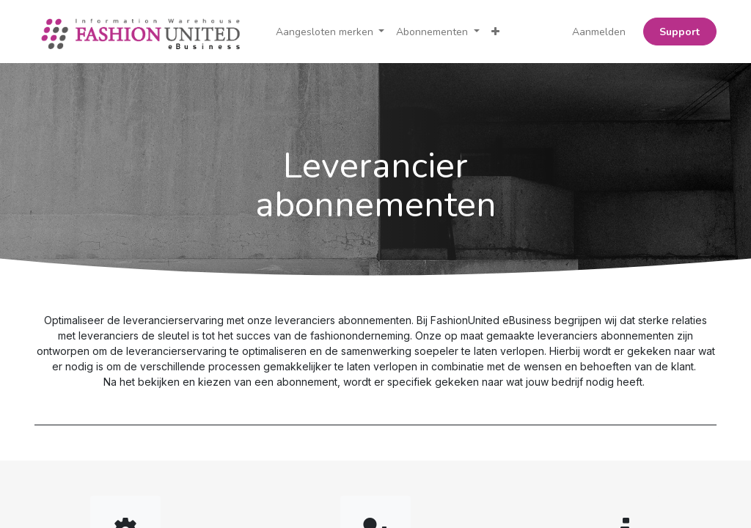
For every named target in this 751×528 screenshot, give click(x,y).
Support (679, 32)
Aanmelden (599, 32)
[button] (495, 31)
